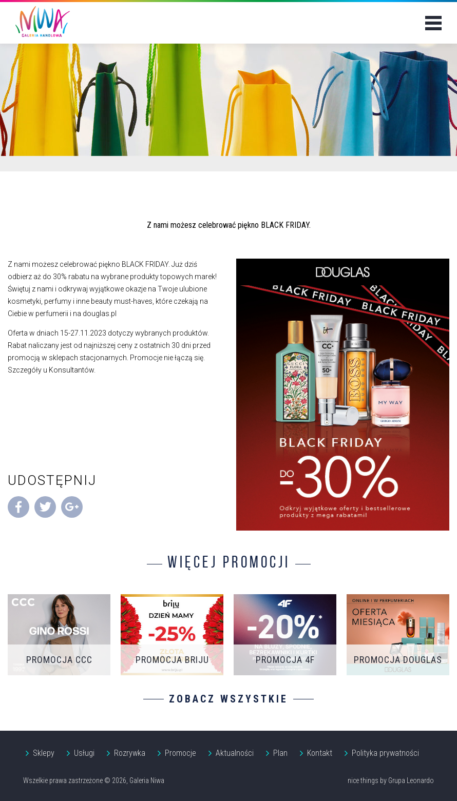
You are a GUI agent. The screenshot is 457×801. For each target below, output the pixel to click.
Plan (280, 753)
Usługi (84, 753)
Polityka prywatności (385, 753)
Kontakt (319, 753)
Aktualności (235, 753)
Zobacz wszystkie (228, 699)
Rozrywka (129, 753)
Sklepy (43, 753)
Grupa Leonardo (411, 780)
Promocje (180, 753)
